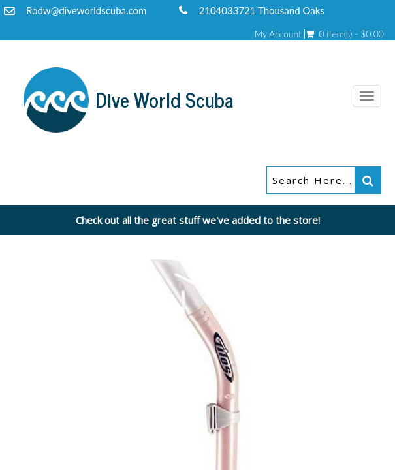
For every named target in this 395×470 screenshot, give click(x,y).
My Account (277, 34)
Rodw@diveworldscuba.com (86, 10)
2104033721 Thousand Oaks (261, 10)
